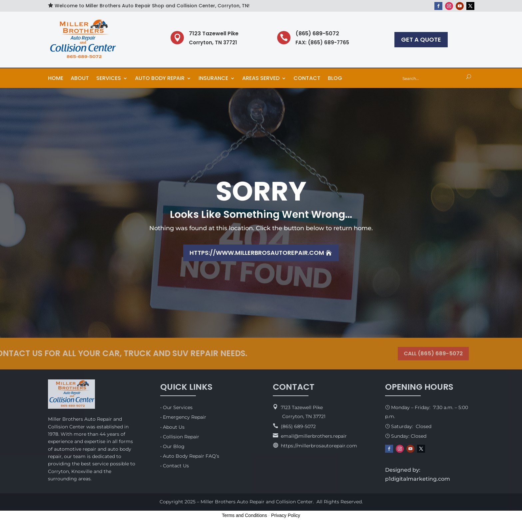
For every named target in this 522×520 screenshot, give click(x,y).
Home (55, 79)
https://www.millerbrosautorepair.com (257, 253)
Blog (335, 79)
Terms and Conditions (244, 515)
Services (108, 79)
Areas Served (260, 79)
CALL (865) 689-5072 (429, 353)
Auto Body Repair (160, 79)
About (80, 79)
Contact (306, 79)
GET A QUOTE (421, 39)
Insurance (213, 79)
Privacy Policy (285, 515)
